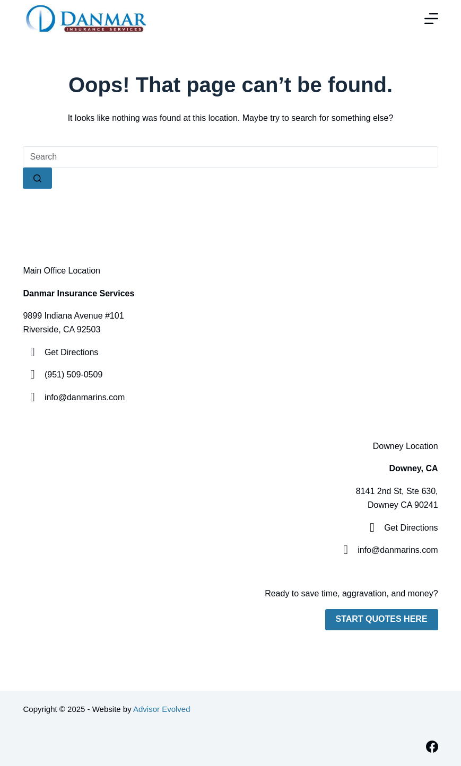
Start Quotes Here (382, 618)
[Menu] (431, 18)
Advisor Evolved (161, 709)
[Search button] (37, 178)
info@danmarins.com (85, 397)
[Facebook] (432, 747)
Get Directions (71, 352)
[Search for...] (230, 157)
